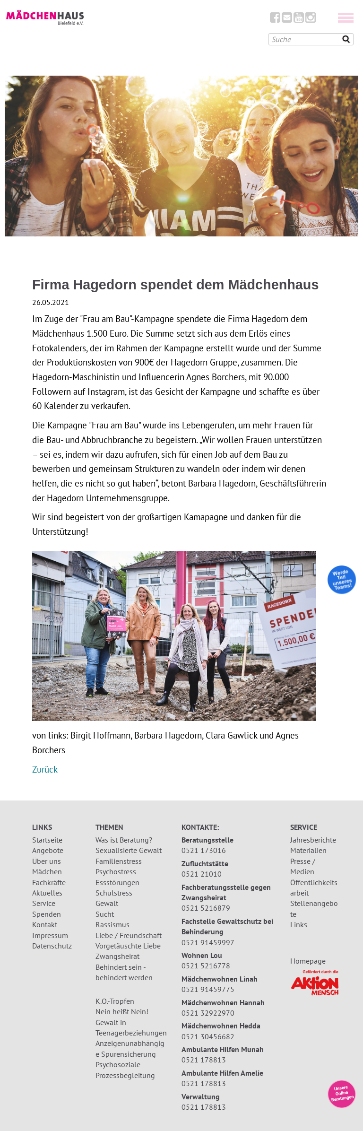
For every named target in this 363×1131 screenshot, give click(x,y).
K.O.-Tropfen (114, 1001)
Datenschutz (52, 945)
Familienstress (118, 861)
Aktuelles (47, 892)
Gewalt (106, 903)
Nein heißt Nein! (121, 1011)
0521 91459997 (208, 942)
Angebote (47, 850)
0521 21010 (202, 874)
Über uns (46, 861)
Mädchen (47, 871)
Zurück (45, 769)
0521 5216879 (206, 908)
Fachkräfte (49, 882)
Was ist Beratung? (123, 839)
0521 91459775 (208, 989)
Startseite (47, 839)
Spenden (46, 914)
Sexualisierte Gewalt (128, 850)
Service (43, 903)
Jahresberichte (313, 839)
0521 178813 (204, 1059)
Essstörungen (117, 882)
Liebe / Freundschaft (128, 935)
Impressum (50, 935)
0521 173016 (204, 850)
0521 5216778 (206, 965)
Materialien (308, 850)
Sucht (104, 914)
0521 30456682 (208, 1036)
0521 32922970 (208, 1013)
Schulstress (113, 892)
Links (298, 924)
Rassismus (112, 924)
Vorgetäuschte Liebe (128, 945)
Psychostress (115, 871)
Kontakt (44, 924)
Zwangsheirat (117, 956)
